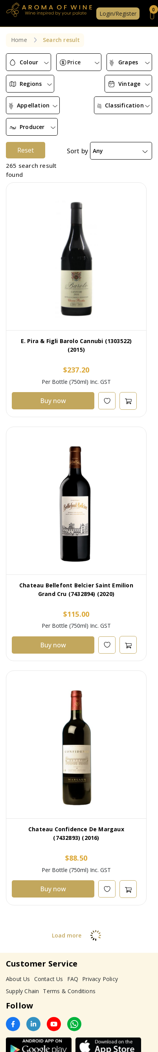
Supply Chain (22, 941)
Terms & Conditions (69, 941)
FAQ (73, 929)
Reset (25, 100)
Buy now (53, 351)
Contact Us (48, 929)
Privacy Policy (100, 929)
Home (19, 40)
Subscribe (131, 1034)
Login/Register (117, 13)
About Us (18, 929)
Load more (79, 886)
